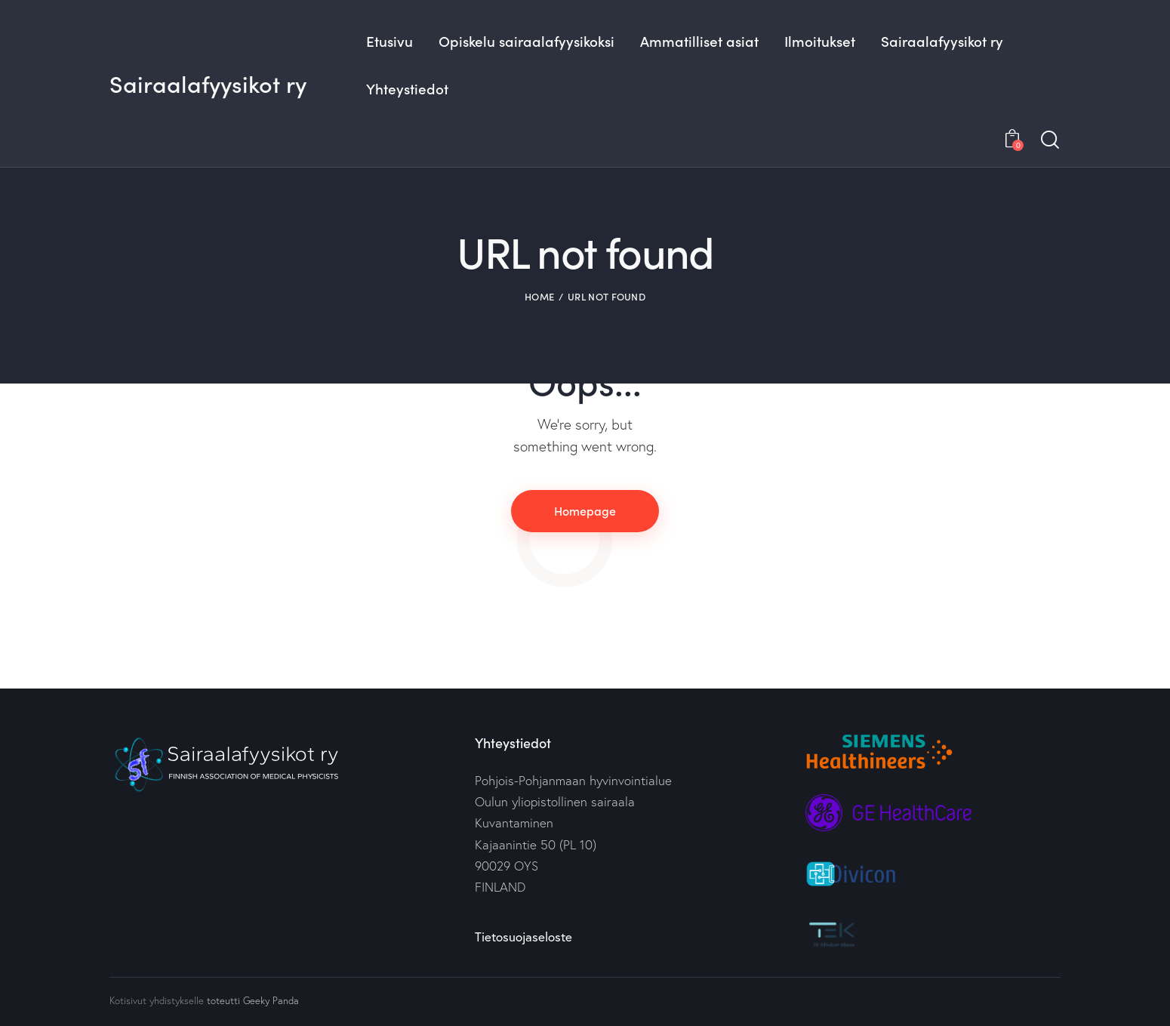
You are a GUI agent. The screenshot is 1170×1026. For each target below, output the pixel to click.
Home (539, 296)
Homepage (585, 510)
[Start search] (1050, 140)
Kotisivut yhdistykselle (156, 1000)
